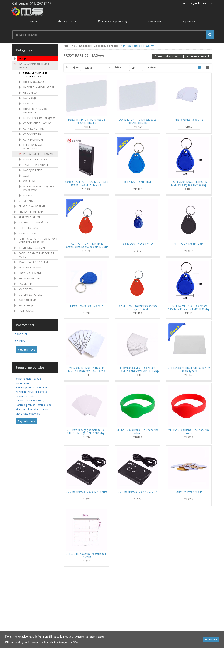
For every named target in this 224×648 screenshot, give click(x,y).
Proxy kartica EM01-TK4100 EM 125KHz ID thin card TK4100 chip (86, 369)
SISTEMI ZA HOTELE (30, 294)
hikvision (21, 391)
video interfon (24, 409)
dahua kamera (24, 383)
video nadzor (42, 409)
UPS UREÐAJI (30, 92)
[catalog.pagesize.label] (136, 68)
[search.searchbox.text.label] (112, 34)
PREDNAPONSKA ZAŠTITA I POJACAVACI (39, 188)
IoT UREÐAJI (26, 305)
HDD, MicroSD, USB (34, 81)
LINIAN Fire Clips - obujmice (39, 118)
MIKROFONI (30, 195)
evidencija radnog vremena (31, 387)
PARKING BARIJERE (30, 267)
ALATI (26, 175)
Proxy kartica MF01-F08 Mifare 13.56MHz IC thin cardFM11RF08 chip (137, 369)
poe (49, 405)
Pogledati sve (26, 349)
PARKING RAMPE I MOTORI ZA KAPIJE (36, 254)
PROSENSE (21, 334)
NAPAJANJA (29, 98)
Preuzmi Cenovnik (196, 56)
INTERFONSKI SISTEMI (32, 247)
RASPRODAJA (26, 311)
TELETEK (20, 341)
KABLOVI (28, 103)
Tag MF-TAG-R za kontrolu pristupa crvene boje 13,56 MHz (137, 307)
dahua (37, 378)
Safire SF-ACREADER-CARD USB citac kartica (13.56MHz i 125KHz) (86, 183)
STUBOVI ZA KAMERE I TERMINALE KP (36, 74)
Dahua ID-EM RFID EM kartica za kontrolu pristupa (137, 121)
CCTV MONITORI (33, 139)
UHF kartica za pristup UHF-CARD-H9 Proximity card (189, 369)
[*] (207, 3)
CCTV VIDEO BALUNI (35, 134)
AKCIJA (23, 58)
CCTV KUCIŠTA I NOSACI (37, 123)
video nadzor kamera (28, 413)
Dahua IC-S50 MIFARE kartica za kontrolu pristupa (86, 121)
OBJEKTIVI (29, 181)
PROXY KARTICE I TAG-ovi (38, 154)
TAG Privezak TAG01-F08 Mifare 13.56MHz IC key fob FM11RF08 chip (189, 307)
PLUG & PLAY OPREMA (32, 206)
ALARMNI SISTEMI (29, 217)
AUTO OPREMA (27, 300)
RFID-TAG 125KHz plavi (137, 181)
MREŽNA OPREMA (29, 278)
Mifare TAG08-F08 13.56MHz (86, 305)
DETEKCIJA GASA (28, 228)
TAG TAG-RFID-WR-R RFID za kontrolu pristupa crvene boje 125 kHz (86, 245)
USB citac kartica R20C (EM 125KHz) (86, 491)
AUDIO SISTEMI (28, 233)
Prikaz (118, 67)
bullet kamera (24, 378)
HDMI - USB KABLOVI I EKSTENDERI (36, 110)
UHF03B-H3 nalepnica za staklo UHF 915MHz (86, 555)
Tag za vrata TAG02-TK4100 (137, 243)
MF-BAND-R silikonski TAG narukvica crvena (189, 431)
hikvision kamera (38, 391)
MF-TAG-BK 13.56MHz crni (189, 243)
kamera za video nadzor (30, 400)
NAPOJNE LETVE (32, 170)
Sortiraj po (72, 67)
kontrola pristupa (26, 405)
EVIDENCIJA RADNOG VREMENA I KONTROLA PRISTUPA (38, 240)
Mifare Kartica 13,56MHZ (188, 119)
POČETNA (69, 46)
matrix (42, 405)
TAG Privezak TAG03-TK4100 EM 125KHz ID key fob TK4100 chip (189, 183)
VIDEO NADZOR (28, 200)
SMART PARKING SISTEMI (33, 262)
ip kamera (22, 396)
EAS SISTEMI (26, 283)
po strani (151, 67)
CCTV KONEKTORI (33, 128)
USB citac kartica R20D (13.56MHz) (138, 491)
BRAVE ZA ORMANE (30, 273)
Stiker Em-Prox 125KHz (189, 491)
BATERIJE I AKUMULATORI (38, 87)
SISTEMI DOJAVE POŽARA (33, 222)
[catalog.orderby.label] (95, 68)
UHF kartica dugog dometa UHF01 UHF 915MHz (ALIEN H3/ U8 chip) (86, 431)
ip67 (32, 396)
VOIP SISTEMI (26, 289)
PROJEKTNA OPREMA (31, 211)
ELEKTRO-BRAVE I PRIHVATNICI (33, 146)
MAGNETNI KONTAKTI (36, 159)
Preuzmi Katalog (166, 56)
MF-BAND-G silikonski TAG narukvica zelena (138, 431)
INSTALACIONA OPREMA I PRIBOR (34, 65)
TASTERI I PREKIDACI (35, 164)
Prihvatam (211, 639)
